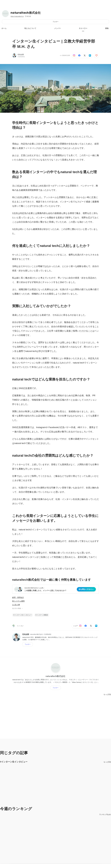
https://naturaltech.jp (17, 16)
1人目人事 (16, 605)
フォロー (55, 22)
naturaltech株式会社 (26, 13)
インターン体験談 (42, 615)
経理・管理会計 (18, 597)
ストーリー (83, 28)
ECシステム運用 (18, 601)
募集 (107, 28)
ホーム (4, 28)
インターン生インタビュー (23, 615)
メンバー (57, 28)
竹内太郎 (21, 54)
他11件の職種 (17, 608)
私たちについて (30, 28)
